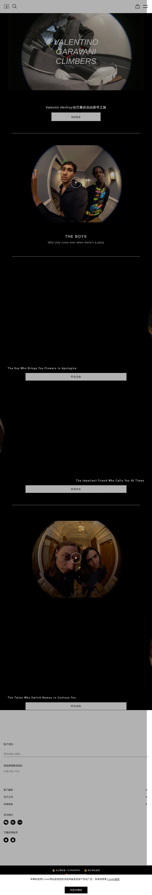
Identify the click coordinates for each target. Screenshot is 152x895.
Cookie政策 (113, 879)
